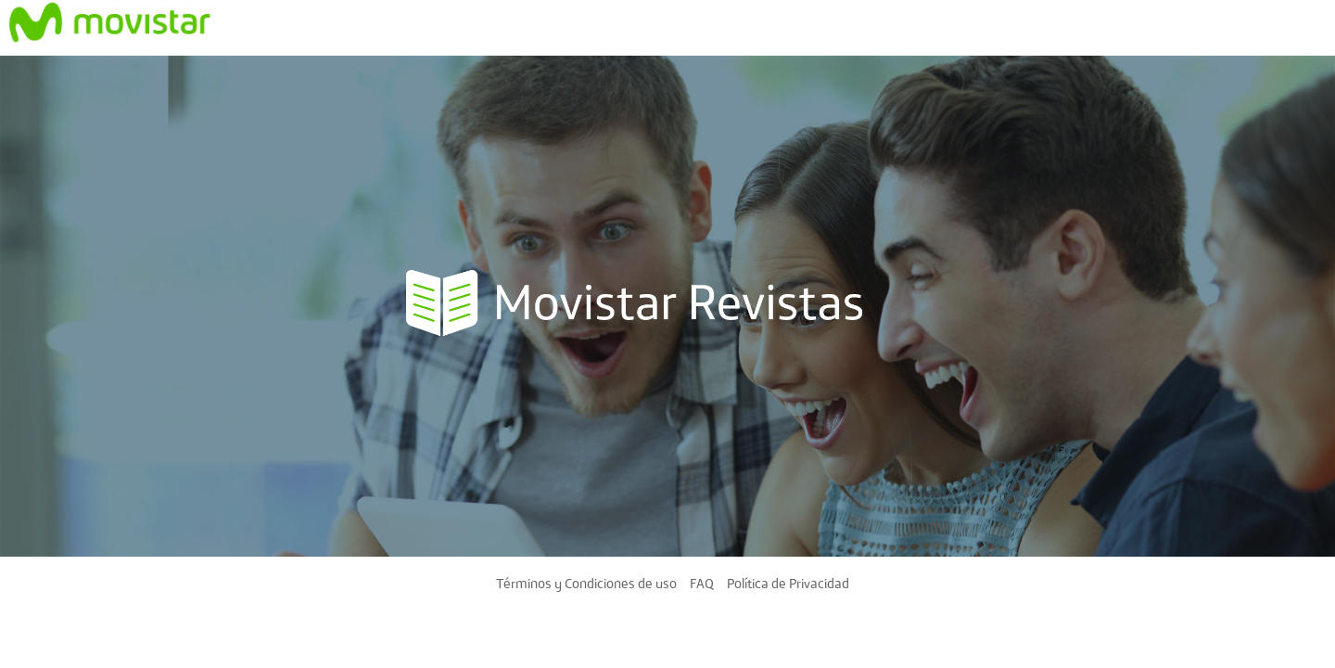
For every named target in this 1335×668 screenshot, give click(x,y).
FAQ (702, 582)
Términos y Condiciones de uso (586, 582)
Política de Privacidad (788, 582)
